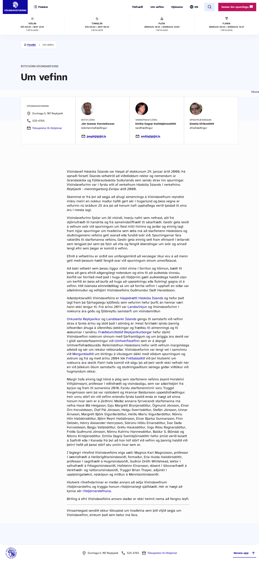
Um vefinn (157, 7)
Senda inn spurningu (237, 7)
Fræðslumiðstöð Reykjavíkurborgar (125, 332)
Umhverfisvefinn (127, 341)
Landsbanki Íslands (121, 319)
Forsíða (31, 44)
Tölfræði (137, 7)
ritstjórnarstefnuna (97, 491)
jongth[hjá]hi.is (93, 136)
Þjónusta (177, 7)
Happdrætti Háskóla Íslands (141, 298)
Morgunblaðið (83, 354)
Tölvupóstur (47, 128)
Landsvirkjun (137, 307)
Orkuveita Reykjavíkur (83, 319)
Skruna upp (245, 553)
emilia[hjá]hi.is (147, 136)
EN (196, 7)
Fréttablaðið (135, 358)
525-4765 (38, 121)
